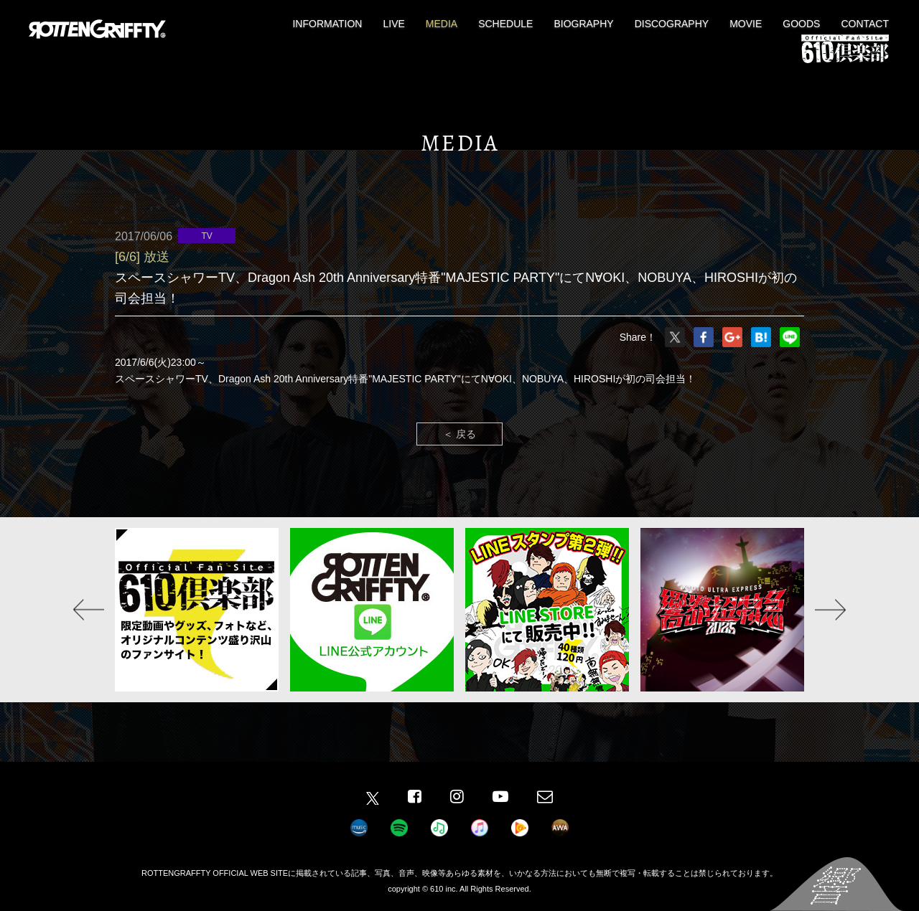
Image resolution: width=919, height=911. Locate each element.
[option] (197, 609)
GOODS (801, 23)
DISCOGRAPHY (672, 23)
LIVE (393, 23)
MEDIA (441, 23)
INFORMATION (327, 23)
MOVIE (745, 23)
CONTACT (865, 23)
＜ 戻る (459, 434)
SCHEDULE (505, 23)
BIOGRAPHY (583, 23)
